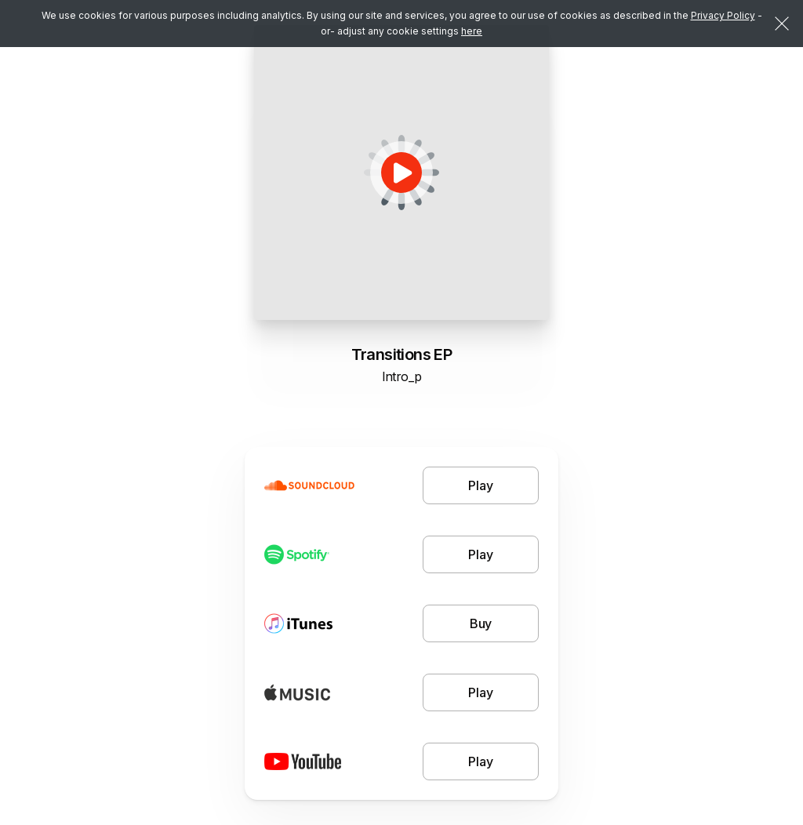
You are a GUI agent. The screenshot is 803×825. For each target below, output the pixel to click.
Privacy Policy (723, 15)
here (471, 31)
